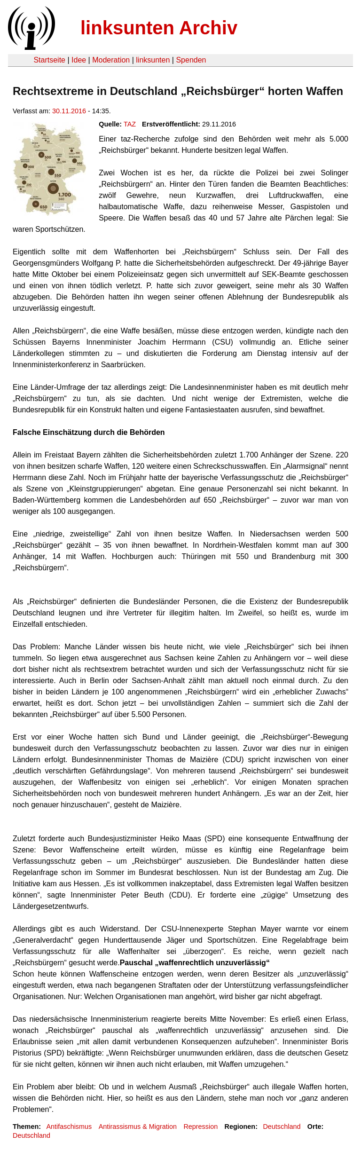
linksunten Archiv (158, 27)
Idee (78, 60)
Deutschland (281, 1126)
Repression (200, 1126)
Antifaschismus (69, 1126)
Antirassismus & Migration (138, 1126)
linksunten (153, 60)
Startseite (49, 60)
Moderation (111, 60)
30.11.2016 (69, 111)
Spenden (191, 60)
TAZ (130, 124)
